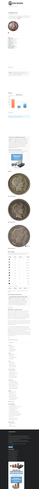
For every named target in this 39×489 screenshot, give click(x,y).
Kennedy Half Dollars (12, 381)
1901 (15, 265)
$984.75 (28, 278)
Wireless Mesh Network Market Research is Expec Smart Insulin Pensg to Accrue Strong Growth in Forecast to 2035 (18, 436)
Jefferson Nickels (12, 354)
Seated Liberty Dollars (13, 394)
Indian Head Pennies (12, 349)
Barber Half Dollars (12, 385)
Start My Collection (12, 423)
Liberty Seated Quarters (13, 376)
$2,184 (28, 259)
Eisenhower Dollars (12, 396)
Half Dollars (10, 380)
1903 (15, 259)
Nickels (9, 353)
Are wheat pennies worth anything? (15, 413)
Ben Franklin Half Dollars (13, 382)
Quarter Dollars (11, 369)
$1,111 (28, 273)
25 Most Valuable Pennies (13, 408)
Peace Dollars (11, 393)
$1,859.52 (27, 262)
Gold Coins (12, 401)
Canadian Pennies (12, 409)
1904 (15, 262)
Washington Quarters (12, 370)
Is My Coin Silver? (22, 304)
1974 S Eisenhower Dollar (13, 453)
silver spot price (22, 321)
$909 (28, 281)
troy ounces (15, 300)
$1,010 (28, 275)
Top (8, 337)
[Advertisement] (20, 9)
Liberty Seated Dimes (12, 366)
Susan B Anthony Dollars (13, 397)
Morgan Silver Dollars (12, 392)
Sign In (10, 424)
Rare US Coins (11, 416)
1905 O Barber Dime (11, 196)
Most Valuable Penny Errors (13, 412)
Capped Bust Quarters (13, 377)
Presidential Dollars (12, 399)
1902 (15, 267)
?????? (10, 434)
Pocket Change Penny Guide (14, 410)
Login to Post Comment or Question (15, 116)
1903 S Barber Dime (11, 248)
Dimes (9, 361)
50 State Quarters (12, 371)
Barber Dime (13, 39)
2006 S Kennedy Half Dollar (13, 450)
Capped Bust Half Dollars (13, 388)
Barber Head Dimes (12, 365)
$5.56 (14, 48)
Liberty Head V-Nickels (13, 357)
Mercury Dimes (11, 363)
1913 (15, 275)
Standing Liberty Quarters (13, 373)
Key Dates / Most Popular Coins (14, 415)
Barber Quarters (12, 374)
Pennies (10, 345)
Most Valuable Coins (12, 405)
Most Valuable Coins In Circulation (15, 406)
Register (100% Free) (12, 426)
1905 (12, 37)
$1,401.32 (27, 265)
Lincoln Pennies (11, 346)
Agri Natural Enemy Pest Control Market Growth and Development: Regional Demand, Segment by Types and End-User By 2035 (19, 441)
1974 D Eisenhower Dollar (13, 457)
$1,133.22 (27, 270)
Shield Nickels (11, 358)
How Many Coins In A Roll (13, 418)
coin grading (19, 142)
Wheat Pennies (11, 347)
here (15, 290)
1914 (15, 281)
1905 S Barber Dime (11, 222)
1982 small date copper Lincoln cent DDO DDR (17, 443)
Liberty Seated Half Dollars (13, 386)
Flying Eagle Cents (12, 350)
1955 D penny (11, 445)
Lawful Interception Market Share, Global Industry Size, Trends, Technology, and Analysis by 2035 (19, 439)
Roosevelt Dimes (12, 362)
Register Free (11, 286)
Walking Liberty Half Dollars (13, 384)
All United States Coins (13, 339)
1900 (15, 270)
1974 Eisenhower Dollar (13, 459)
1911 (15, 283)
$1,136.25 (27, 267)
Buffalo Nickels (11, 355)
